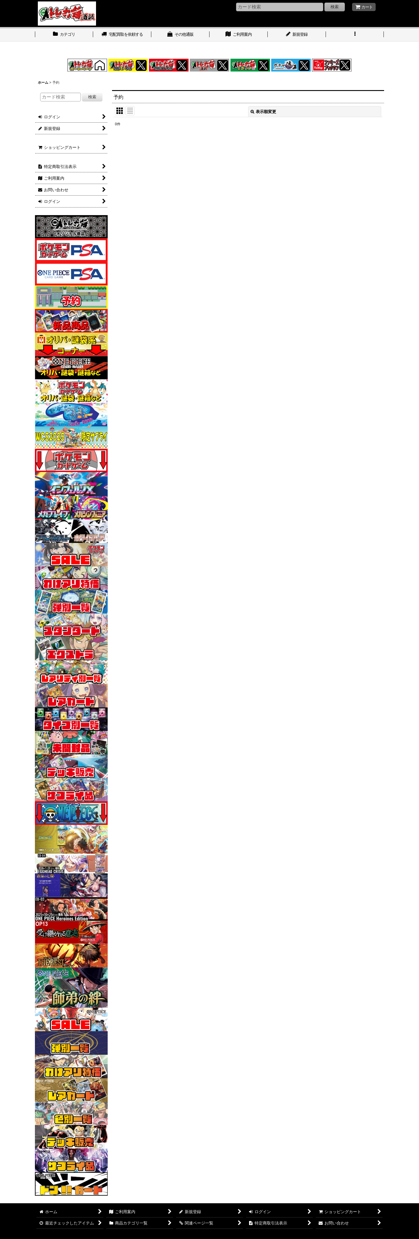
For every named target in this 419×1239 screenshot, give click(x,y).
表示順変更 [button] (263, 111)
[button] (355, 34)
